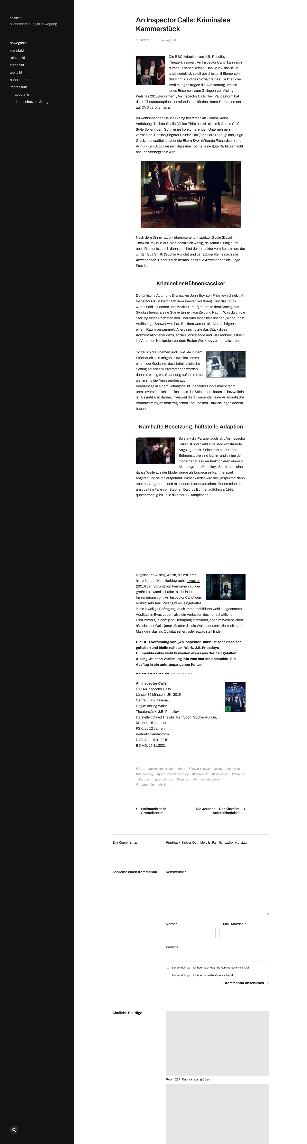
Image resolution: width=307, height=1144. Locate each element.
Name (171, 924)
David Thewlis (206, 769)
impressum (18, 87)
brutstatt (16, 18)
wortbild (16, 72)
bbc (186, 769)
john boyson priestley (187, 774)
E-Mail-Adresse (232, 924)
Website (172, 947)
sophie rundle (220, 779)
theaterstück (172, 785)
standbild (17, 65)
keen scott (217, 774)
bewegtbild (18, 43)
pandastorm (195, 779)
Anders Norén (259, 1126)
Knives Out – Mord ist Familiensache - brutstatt (218, 842)
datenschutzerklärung (31, 102)
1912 (141, 769)
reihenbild (17, 58)
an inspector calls (164, 769)
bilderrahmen (20, 80)
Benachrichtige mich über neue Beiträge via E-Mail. (203, 975)
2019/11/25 (144, 40)
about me (22, 94)
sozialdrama (147, 785)
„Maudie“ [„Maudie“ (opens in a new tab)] (194, 581)
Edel (225, 769)
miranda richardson (165, 779)
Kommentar (176, 872)
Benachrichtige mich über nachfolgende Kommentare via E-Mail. (211, 967)
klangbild (17, 50)
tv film (191, 785)
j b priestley (156, 774)
